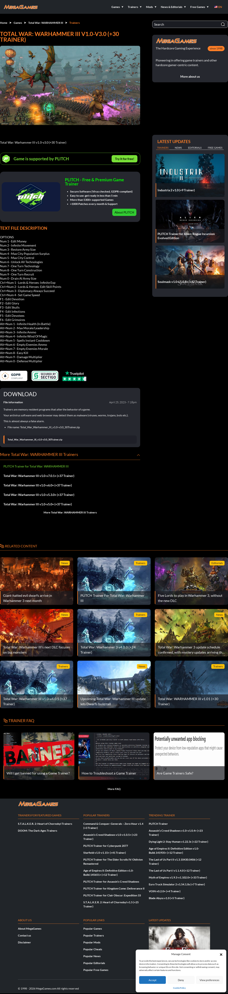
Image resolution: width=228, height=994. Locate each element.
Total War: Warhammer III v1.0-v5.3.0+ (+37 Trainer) (38, 495)
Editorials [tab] (194, 147)
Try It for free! (124, 159)
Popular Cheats (92, 949)
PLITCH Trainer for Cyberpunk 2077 (105, 845)
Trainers (74, 22)
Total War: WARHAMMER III (45, 22)
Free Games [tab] (215, 147)
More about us (190, 76)
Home (3, 22)
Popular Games (92, 928)
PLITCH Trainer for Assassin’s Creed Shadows (111, 881)
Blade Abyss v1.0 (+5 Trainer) (166, 898)
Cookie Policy (179, 988)
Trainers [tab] (162, 147)
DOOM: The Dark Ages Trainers (37, 830)
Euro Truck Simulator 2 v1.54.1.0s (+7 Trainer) (177, 884)
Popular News (92, 956)
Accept (153, 980)
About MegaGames (29, 928)
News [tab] (178, 147)
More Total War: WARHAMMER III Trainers (70, 512)
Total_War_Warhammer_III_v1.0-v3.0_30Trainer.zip (35, 439)
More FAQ (114, 788)
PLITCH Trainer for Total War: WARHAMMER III (36, 466)
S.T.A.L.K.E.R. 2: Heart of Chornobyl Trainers (45, 823)
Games (18, 22)
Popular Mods (91, 942)
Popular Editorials (94, 963)
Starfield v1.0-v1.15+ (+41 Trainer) (104, 852)
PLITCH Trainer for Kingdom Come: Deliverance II (113, 888)
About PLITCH (124, 212)
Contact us (24, 935)
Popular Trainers (93, 935)
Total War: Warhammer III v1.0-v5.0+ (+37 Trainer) (37, 504)
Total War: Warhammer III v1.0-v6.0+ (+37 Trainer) (37, 485)
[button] (221, 954)
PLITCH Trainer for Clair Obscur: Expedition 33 (112, 895)
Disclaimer (24, 942)
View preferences (209, 980)
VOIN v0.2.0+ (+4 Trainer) (164, 891)
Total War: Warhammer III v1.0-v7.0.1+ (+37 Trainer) (38, 476)
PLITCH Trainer (158, 823)
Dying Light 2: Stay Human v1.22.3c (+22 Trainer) (178, 841)
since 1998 (216, 48)
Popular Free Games (95, 969)
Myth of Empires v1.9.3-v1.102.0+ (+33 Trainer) (178, 877)
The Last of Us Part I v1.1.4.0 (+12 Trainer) (174, 870)
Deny (181, 980)
